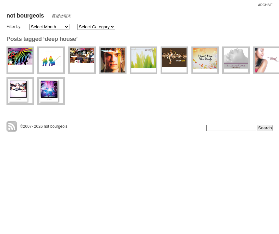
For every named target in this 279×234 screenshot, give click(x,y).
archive (265, 5)
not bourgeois (25, 15)
